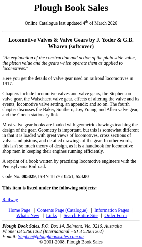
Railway (10, 199)
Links (51, 215)
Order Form (115, 215)
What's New (27, 215)
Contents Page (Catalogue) (62, 210)
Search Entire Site (81, 215)
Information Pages (111, 210)
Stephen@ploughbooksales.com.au (51, 236)
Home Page (19, 210)
